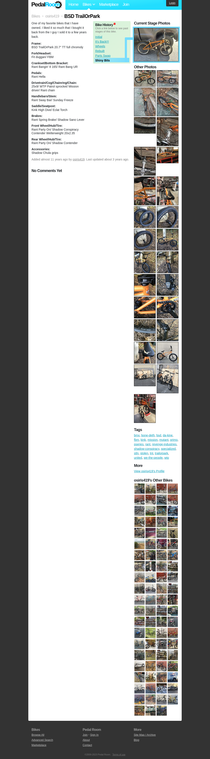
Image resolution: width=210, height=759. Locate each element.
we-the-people (153, 457)
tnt (151, 453)
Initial (98, 37)
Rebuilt (100, 51)
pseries (139, 444)
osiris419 (79, 159)
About (86, 740)
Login (172, 2)
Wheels (100, 46)
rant (147, 444)
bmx (137, 435)
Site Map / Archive (145, 734)
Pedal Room (47, 5)
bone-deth (148, 435)
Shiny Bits (102, 60)
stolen (144, 453)
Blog (136, 740)
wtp (166, 457)
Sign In (94, 734)
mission (153, 439)
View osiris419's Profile (149, 471)
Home (73, 4)
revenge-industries (164, 444)
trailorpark (161, 453)
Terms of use (118, 754)
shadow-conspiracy (146, 448)
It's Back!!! (102, 41)
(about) (114, 23)
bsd (158, 435)
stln (136, 453)
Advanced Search (42, 740)
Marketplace (108, 4)
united (138, 457)
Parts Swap (103, 55)
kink (143, 439)
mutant (163, 439)
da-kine (168, 435)
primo (174, 439)
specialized (168, 448)
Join (126, 4)
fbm (136, 439)
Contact (87, 745)
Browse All (38, 734)
